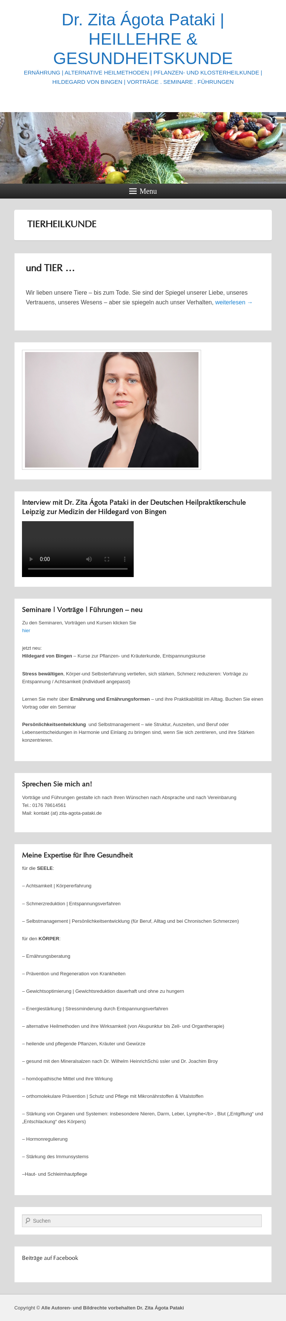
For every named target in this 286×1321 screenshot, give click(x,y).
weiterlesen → (234, 302)
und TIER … (50, 269)
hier (26, 630)
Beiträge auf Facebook (50, 1258)
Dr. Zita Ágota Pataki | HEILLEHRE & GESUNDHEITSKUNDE (143, 39)
